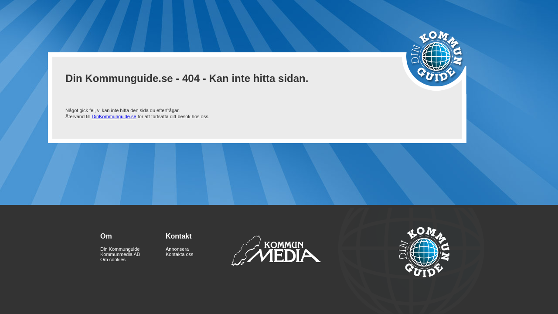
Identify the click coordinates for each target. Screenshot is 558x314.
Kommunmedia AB (120, 254)
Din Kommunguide (120, 249)
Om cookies (113, 259)
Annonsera (177, 249)
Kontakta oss (180, 254)
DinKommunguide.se (114, 116)
